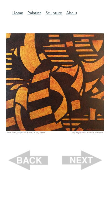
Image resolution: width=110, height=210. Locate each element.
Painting (34, 12)
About (71, 12)
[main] (55, 13)
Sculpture (54, 12)
